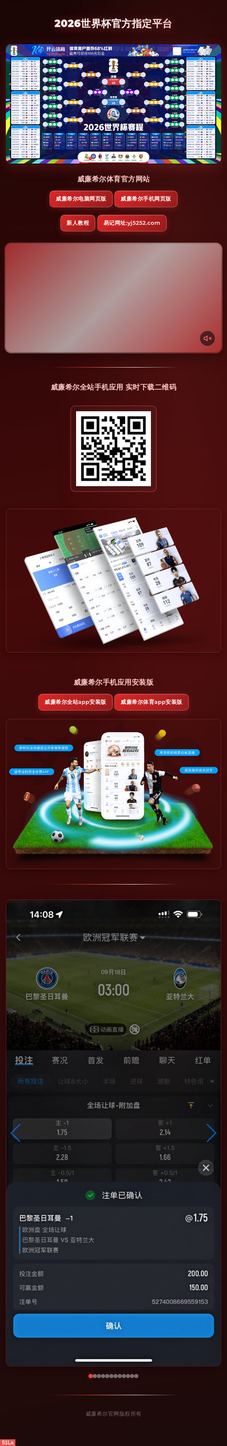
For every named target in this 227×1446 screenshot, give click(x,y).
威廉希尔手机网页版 (146, 198)
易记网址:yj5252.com (132, 222)
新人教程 (78, 222)
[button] (16, 1133)
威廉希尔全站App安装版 (75, 701)
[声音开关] (207, 338)
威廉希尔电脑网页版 (81, 198)
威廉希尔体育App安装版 (152, 701)
